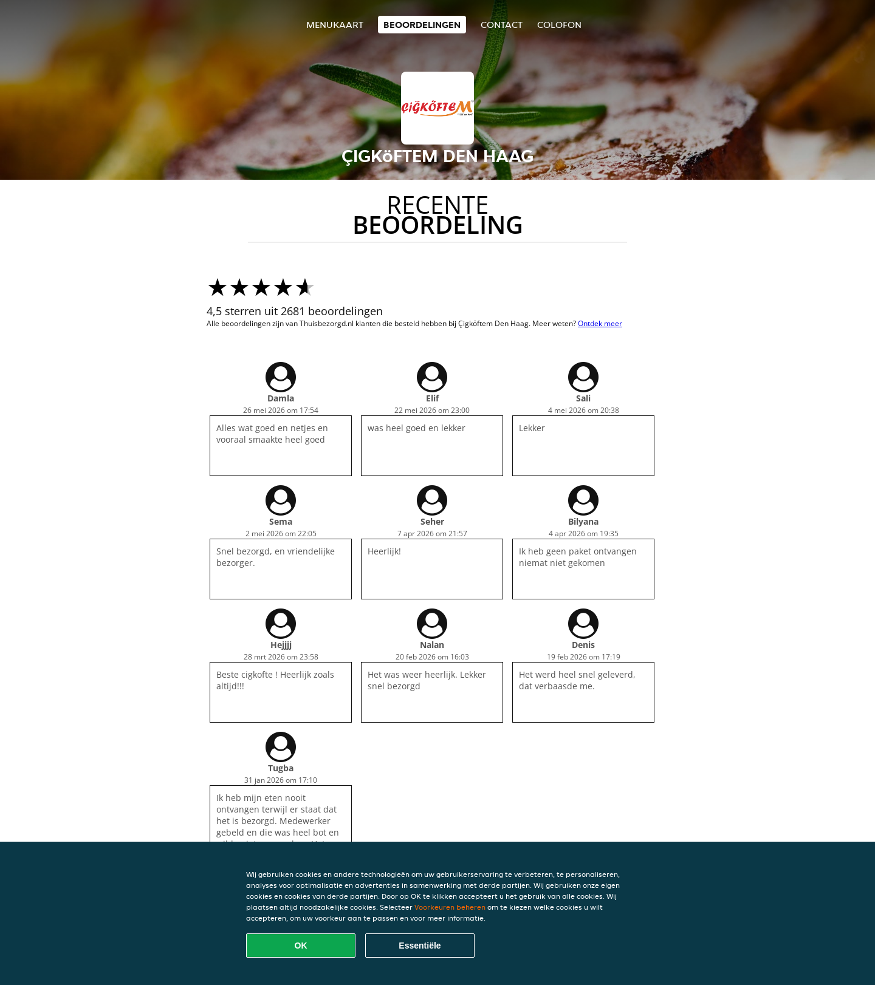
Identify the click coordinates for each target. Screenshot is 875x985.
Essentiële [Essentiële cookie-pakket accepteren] (420, 945)
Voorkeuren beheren (450, 907)
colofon (559, 24)
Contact (502, 24)
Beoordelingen (422, 24)
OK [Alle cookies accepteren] (301, 945)
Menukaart (334, 24)
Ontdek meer (600, 323)
